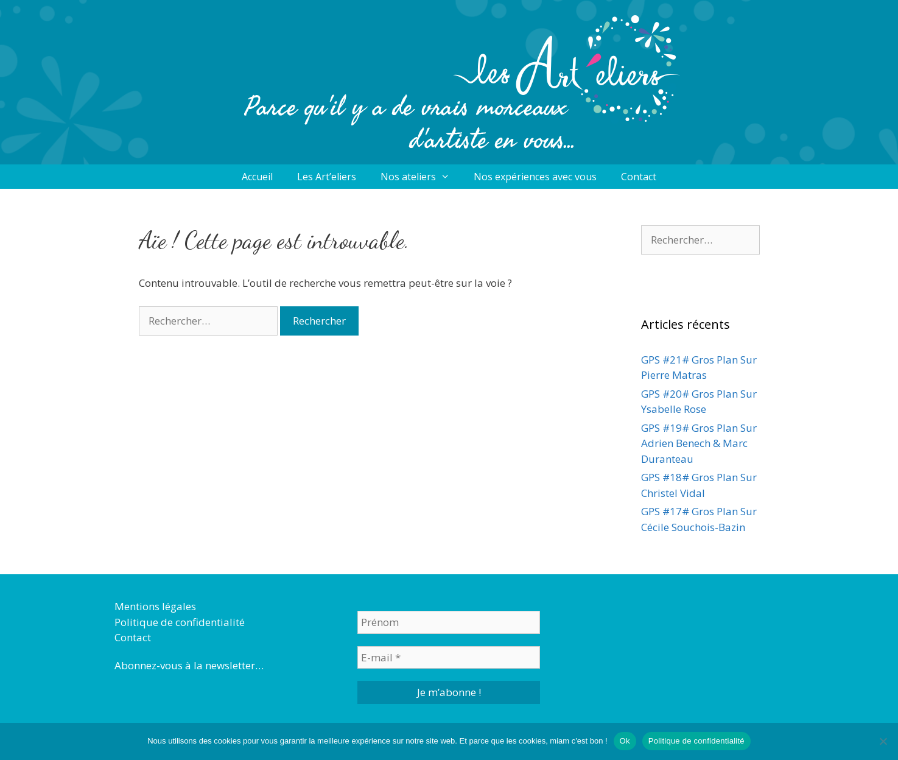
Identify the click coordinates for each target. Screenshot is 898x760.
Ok (625, 740)
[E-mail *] (448, 657)
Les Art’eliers (326, 176)
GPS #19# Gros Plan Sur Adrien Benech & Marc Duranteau (699, 443)
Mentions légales (155, 606)
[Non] (883, 741)
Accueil (257, 176)
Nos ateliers (421, 176)
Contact (638, 176)
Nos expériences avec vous (535, 176)
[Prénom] (448, 622)
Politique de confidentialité (179, 622)
